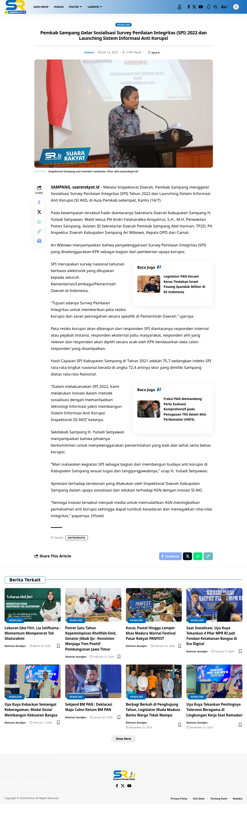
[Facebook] (188, 7)
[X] (194, 7)
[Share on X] (39, 214)
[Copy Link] (39, 236)
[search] (215, 7)
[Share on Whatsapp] (39, 225)
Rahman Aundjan (15, 648)
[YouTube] (200, 7)
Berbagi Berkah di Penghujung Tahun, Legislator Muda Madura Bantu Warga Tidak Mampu (154, 714)
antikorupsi (78, 538)
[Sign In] (179, 7)
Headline (123, 25)
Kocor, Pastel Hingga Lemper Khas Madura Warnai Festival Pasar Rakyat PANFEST (152, 635)
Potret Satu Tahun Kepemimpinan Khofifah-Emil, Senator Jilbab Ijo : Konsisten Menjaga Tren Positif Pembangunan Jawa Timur (92, 640)
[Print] (39, 247)
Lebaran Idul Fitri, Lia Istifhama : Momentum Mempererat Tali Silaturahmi (31, 635)
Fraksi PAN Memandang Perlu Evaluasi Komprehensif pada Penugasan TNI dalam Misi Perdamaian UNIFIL (184, 409)
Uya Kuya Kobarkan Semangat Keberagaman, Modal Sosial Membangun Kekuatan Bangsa (32, 714)
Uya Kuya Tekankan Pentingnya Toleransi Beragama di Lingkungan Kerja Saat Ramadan (209, 714)
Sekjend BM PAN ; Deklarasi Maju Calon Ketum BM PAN (90, 709)
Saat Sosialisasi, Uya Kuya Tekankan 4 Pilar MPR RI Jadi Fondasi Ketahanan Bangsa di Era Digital (213, 637)
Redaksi (88, 53)
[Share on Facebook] (39, 203)
